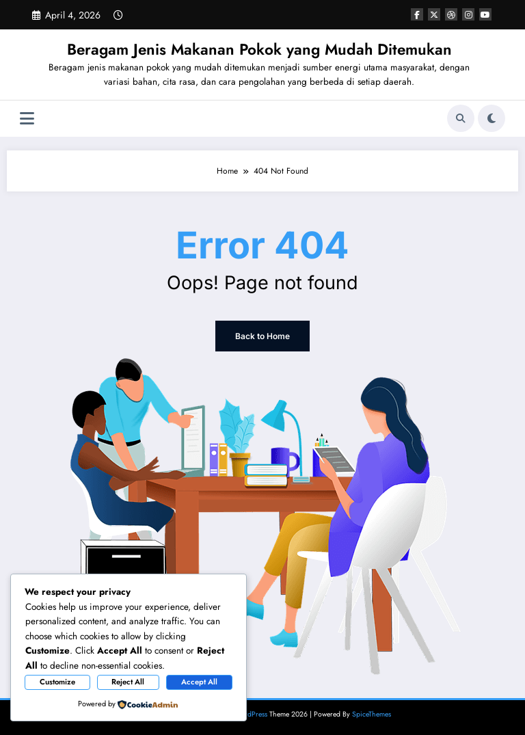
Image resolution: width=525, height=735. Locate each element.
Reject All (127, 681)
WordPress (250, 714)
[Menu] (27, 118)
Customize (57, 681)
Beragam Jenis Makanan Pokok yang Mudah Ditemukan (259, 49)
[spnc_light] (491, 118)
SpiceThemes (371, 714)
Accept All (199, 681)
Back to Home (262, 336)
